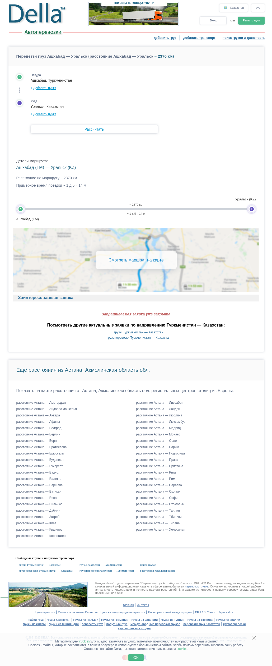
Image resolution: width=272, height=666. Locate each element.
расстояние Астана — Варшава (39, 485)
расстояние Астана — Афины (38, 422)
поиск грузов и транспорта (244, 38)
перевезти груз (92, 624)
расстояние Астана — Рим (155, 479)
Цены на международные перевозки (123, 612)
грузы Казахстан (58, 619)
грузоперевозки (234, 624)
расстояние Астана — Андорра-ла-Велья (46, 409)
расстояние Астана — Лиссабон (159, 403)
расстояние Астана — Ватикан (39, 491)
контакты (143, 605)
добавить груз (165, 38)
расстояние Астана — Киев (36, 523)
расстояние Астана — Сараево (159, 485)
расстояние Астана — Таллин (158, 510)
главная (128, 605)
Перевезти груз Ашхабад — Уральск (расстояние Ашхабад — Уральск (84, 56)
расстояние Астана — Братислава (41, 447)
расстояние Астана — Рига (156, 472)
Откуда (36, 75)
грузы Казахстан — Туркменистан (100, 564)
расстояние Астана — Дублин (38, 510)
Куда (34, 101)
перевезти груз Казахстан (201, 624)
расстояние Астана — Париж (157, 447)
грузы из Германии (114, 619)
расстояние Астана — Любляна (159, 415)
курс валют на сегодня (134, 628)
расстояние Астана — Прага (157, 460)
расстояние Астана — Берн (36, 441)
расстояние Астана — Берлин (38, 434)
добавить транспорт (199, 38)
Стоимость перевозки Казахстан (78, 612)
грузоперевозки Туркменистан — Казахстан (138, 337)
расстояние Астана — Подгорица (160, 453)
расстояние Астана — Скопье (158, 491)
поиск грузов (148, 564)
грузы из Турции (173, 619)
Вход (213, 20)
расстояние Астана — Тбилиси (159, 517)
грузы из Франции (145, 619)
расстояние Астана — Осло (156, 441)
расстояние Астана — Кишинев (39, 529)
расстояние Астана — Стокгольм (160, 504)
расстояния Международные (157, 570)
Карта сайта (225, 612)
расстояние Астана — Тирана (158, 523)
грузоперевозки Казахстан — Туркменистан (106, 570)
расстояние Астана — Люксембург (161, 422)
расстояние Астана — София (157, 498)
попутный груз (116, 624)
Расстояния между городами (226, 583)
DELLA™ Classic (205, 612)
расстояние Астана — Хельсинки (160, 529)
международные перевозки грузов (155, 624)
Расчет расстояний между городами (170, 612)
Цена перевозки (45, 612)
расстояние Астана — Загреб (38, 517)
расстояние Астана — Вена (36, 498)
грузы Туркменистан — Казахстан (138, 332)
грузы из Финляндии (64, 624)
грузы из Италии (228, 619)
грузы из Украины (200, 619)
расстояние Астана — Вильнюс (39, 504)
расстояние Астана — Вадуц (37, 472)
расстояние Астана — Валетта (39, 479)
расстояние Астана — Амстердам (41, 403)
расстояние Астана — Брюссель (40, 453)
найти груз (36, 619)
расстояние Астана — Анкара (38, 415)
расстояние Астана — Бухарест (39, 466)
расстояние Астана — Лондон (158, 409)
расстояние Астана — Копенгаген (41, 536)
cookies (84, 641)
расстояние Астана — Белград (39, 428)
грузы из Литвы (34, 624)
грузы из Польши (85, 619)
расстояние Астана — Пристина (159, 466)
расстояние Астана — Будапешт (40, 460)
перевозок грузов (196, 586)
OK (136, 657)
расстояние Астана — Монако (158, 434)
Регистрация (251, 20)
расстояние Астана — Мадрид (158, 428)
